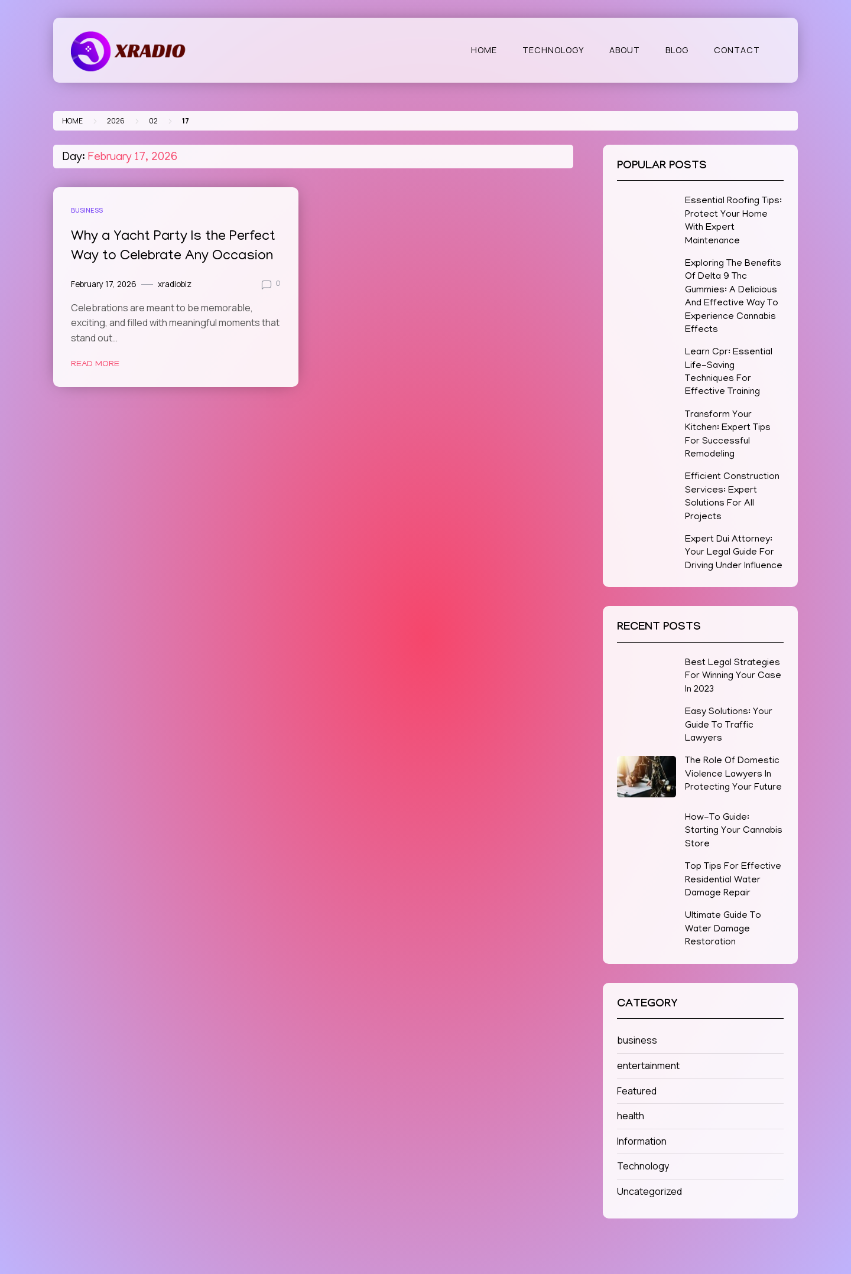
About (624, 50)
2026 (116, 121)
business (87, 210)
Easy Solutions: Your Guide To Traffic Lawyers (728, 725)
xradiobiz (174, 284)
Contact (737, 50)
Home (484, 50)
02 (153, 121)
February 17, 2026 (104, 284)
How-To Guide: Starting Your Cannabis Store (733, 831)
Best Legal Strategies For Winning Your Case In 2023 (733, 676)
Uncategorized (649, 1191)
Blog (676, 50)
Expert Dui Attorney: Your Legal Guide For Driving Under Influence (733, 553)
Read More (95, 364)
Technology (553, 50)
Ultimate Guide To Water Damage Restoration (723, 929)
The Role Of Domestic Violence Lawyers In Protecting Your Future (733, 774)
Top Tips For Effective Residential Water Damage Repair (733, 880)
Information (642, 1141)
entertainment (648, 1065)
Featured (637, 1090)
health (630, 1115)
